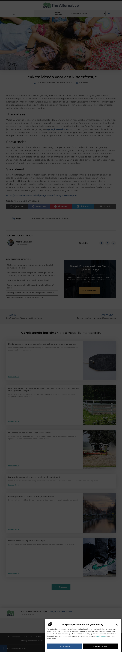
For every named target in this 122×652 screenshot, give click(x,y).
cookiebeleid (101, 651)
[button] (116, 639)
